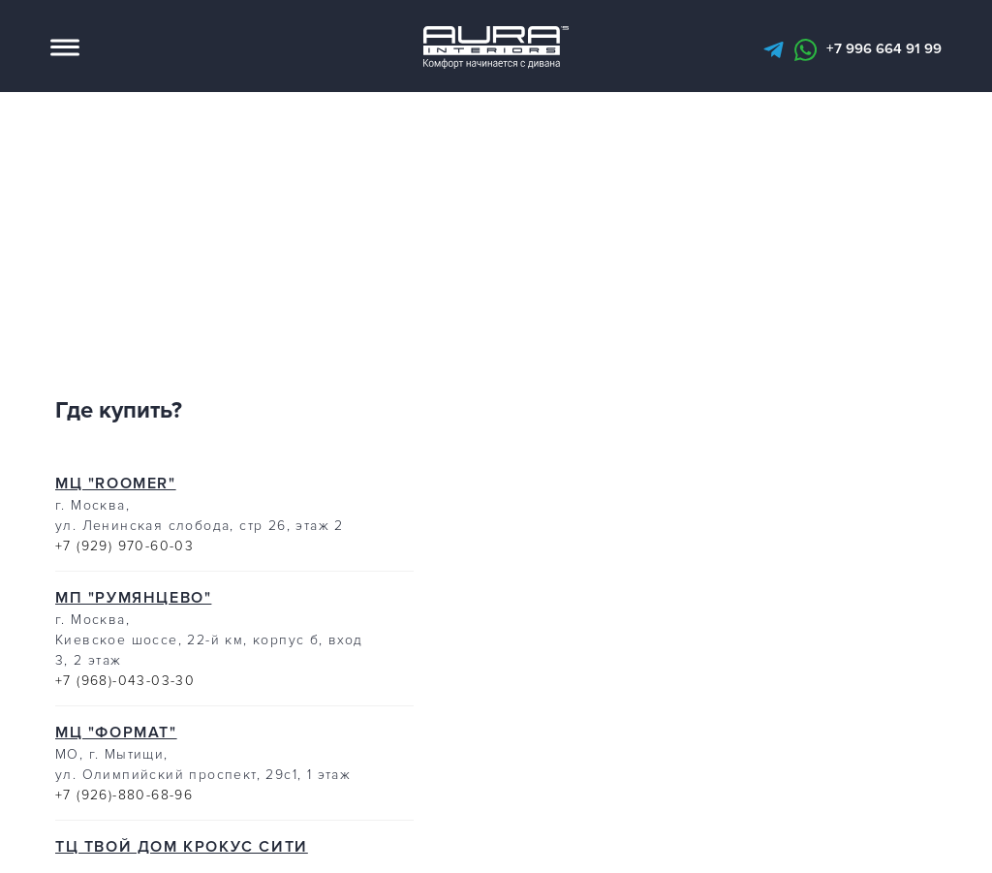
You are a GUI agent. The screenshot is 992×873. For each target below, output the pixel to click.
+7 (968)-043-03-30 (125, 687)
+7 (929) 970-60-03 (124, 553)
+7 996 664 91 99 (884, 52)
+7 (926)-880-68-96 (124, 802)
